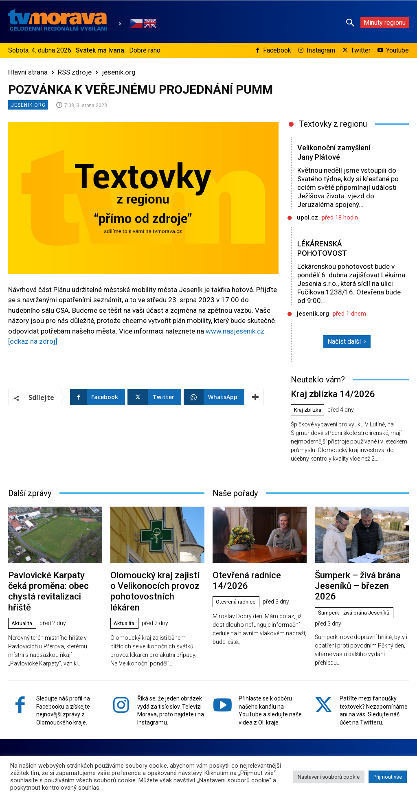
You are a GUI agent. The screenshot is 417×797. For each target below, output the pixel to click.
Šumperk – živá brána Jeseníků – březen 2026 (357, 577)
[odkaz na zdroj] (32, 341)
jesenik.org (119, 72)
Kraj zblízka (309, 408)
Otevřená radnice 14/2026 (258, 572)
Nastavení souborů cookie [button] (329, 777)
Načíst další (347, 341)
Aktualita (23, 606)
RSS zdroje (75, 72)
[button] (350, 22)
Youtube (397, 50)
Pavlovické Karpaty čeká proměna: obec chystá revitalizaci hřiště (50, 582)
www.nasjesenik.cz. (236, 331)
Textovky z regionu (333, 124)
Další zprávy (29, 491)
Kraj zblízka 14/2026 (327, 393)
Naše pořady (235, 491)
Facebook (277, 50)
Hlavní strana (28, 72)
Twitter (361, 50)
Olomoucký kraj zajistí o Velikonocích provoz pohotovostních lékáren (152, 582)
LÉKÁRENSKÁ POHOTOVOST (322, 248)
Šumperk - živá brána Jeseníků (357, 597)
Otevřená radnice (238, 588)
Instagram (321, 50)
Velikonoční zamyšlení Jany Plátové (336, 152)
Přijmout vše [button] (387, 777)
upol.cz (307, 217)
